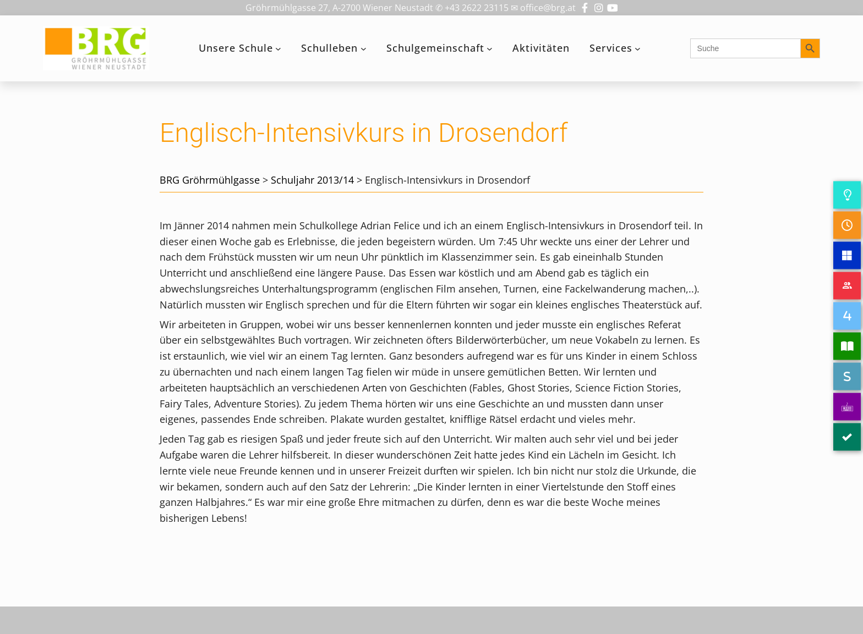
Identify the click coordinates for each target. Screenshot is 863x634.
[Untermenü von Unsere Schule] (278, 49)
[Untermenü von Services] (638, 49)
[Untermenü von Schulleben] (364, 49)
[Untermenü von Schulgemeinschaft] (490, 49)
